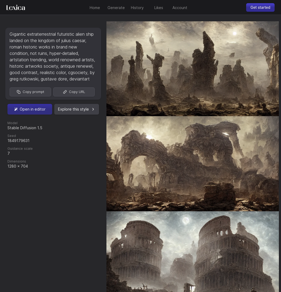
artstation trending (28, 59)
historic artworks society (34, 66)
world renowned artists (71, 59)
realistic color (53, 72)
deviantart (79, 79)
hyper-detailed (63, 53)
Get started (260, 7)
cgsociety (77, 72)
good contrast (24, 72)
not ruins (38, 53)
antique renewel (76, 66)
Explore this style (76, 109)
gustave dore (54, 79)
